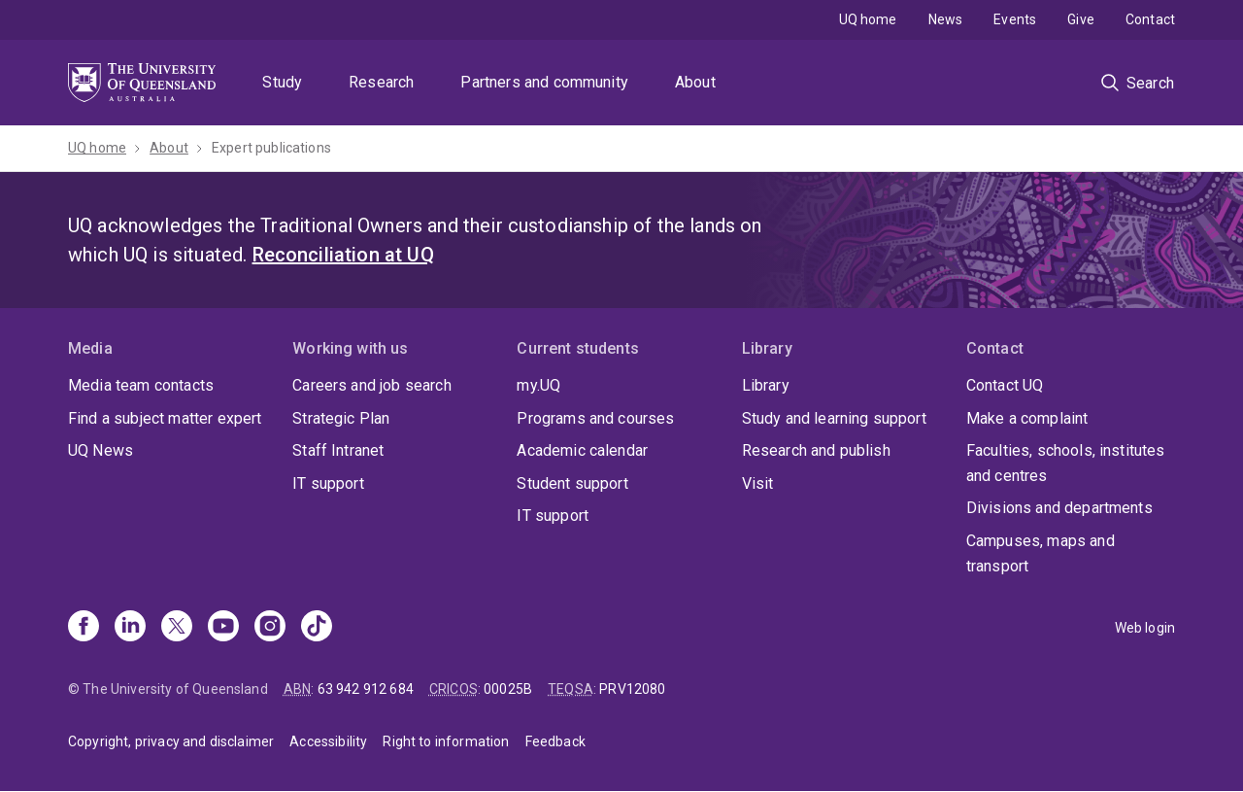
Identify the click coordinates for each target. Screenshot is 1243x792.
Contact (1150, 19)
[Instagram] (270, 627)
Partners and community (544, 82)
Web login (1145, 628)
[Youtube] (223, 627)
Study (282, 82)
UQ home (868, 19)
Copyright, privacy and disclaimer (171, 741)
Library (765, 385)
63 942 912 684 (366, 689)
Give (1080, 19)
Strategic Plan (340, 418)
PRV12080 (632, 689)
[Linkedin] (130, 627)
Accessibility (328, 741)
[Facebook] (83, 627)
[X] (176, 627)
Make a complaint (1027, 418)
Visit (758, 483)
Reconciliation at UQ (343, 254)
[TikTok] (316, 627)
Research (381, 82)
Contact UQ (1005, 385)
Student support (572, 483)
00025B (508, 689)
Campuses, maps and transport (1040, 553)
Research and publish (816, 450)
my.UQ (538, 385)
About (695, 82)
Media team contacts (141, 385)
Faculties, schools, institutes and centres (1065, 463)
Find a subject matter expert (164, 418)
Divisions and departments (1059, 508)
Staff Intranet (338, 450)
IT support (328, 483)
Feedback (555, 741)
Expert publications (271, 147)
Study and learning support (834, 418)
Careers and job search (372, 385)
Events (1014, 19)
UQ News (100, 450)
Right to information (446, 741)
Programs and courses (595, 418)
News (945, 19)
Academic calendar (582, 450)
